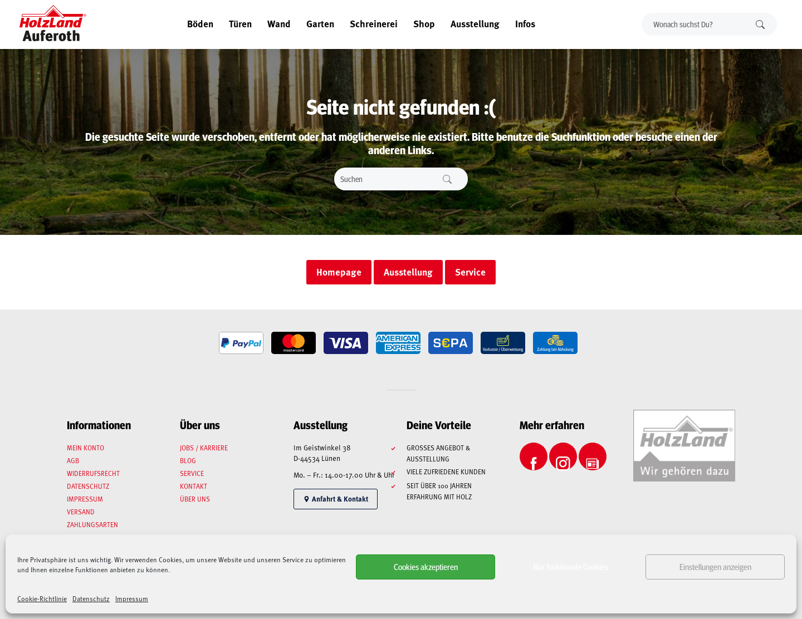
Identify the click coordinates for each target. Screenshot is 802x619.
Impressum (131, 598)
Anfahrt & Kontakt (335, 499)
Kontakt (193, 486)
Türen (240, 23)
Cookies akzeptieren (426, 566)
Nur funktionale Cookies (570, 566)
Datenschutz (91, 598)
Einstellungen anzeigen (715, 566)
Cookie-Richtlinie (42, 598)
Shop (424, 23)
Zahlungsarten (92, 524)
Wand (279, 23)
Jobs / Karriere (204, 447)
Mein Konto (85, 447)
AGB (73, 460)
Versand (81, 511)
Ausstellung (475, 23)
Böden (200, 23)
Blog (188, 460)
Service (192, 473)
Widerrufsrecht (93, 473)
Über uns (195, 498)
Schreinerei (374, 23)
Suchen (760, 24)
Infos (525, 23)
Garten (320, 23)
